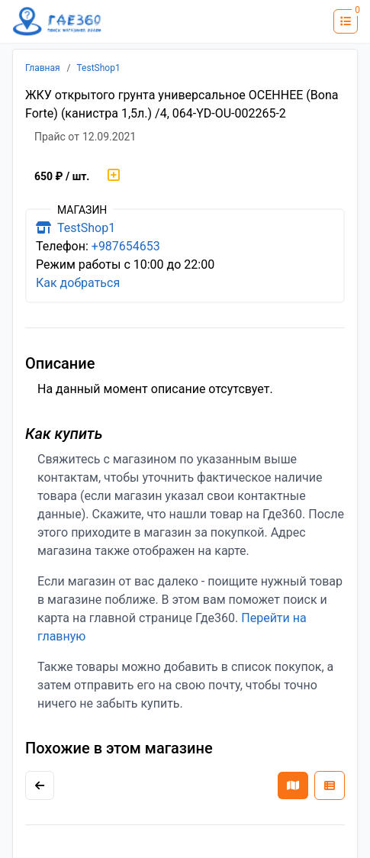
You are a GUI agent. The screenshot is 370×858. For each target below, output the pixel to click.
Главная (42, 68)
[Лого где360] (57, 21)
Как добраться (78, 283)
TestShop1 (99, 68)
